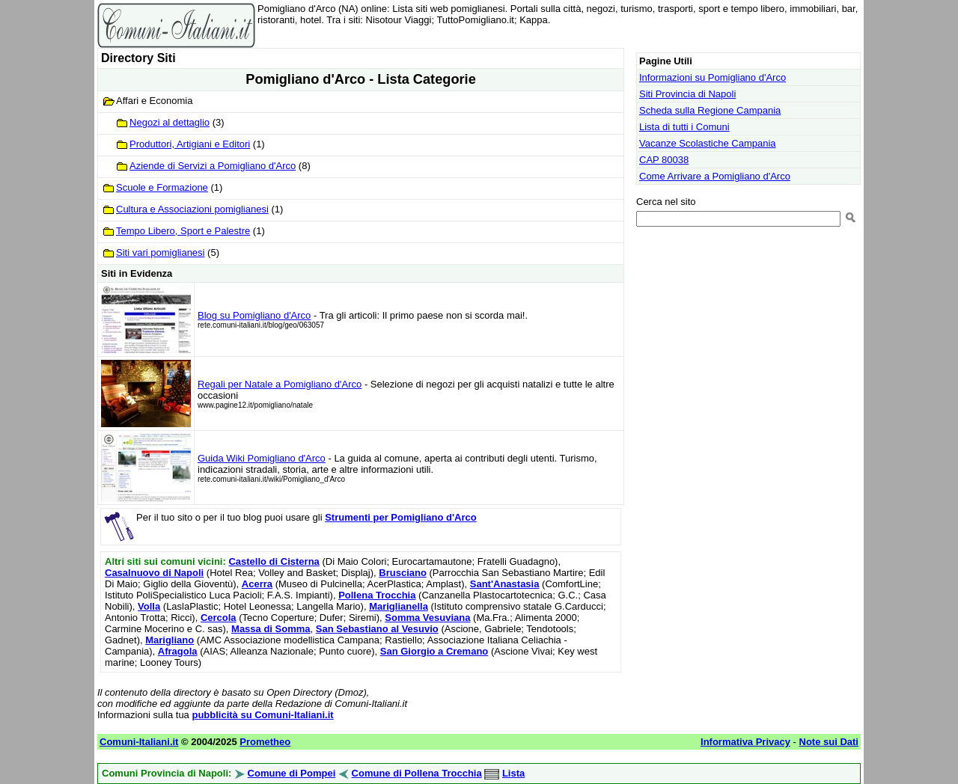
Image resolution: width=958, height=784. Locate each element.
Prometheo (265, 741)
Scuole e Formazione (162, 187)
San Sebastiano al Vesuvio (377, 628)
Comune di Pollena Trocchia (417, 773)
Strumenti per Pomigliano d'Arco (400, 517)
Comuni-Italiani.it (139, 741)
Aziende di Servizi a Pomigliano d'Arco (212, 165)
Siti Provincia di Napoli (687, 93)
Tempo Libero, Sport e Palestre (183, 230)
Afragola (178, 651)
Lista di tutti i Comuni (684, 126)
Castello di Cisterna (273, 561)
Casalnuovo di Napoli (154, 572)
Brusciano (403, 572)
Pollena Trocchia (376, 595)
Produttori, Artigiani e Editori (189, 144)
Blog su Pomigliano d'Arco (254, 315)
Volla (149, 606)
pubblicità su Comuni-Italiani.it (262, 714)
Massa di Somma (271, 628)
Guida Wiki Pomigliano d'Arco (262, 458)
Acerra (257, 583)
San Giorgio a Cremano (434, 651)
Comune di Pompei (292, 773)
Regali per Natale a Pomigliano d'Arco (279, 384)
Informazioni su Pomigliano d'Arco (712, 77)
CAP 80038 (664, 159)
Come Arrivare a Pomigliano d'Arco (714, 176)
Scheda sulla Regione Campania (710, 110)
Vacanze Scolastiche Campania (707, 143)
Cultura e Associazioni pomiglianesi (192, 209)
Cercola (219, 617)
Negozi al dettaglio (169, 122)
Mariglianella (398, 606)
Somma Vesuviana (427, 617)
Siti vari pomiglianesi (160, 252)
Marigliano (169, 640)
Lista (513, 773)
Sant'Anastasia (505, 583)
